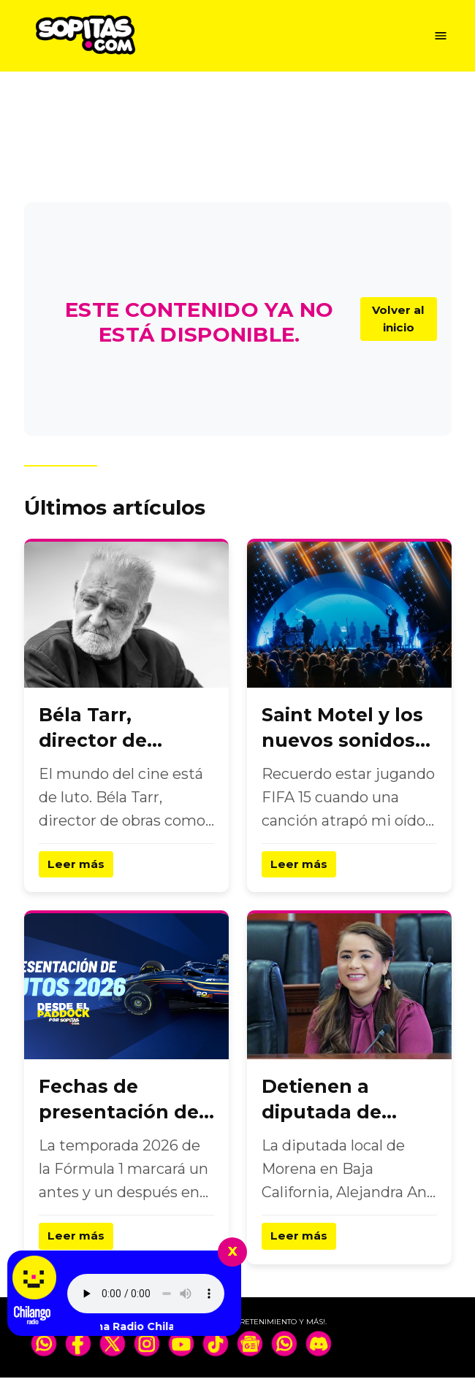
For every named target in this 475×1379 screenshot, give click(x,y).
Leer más (77, 865)
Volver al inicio (397, 318)
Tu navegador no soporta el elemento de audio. (145, 1293)
